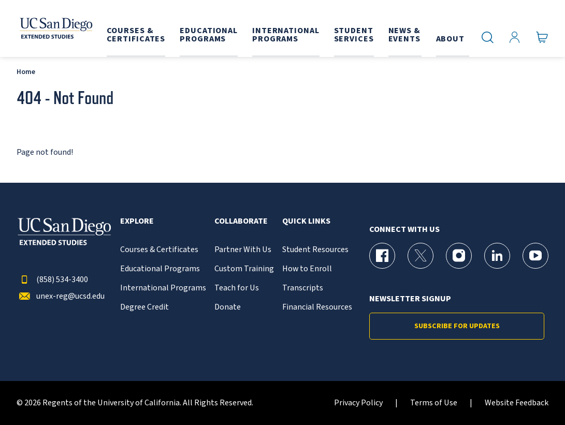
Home (26, 72)
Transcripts (302, 288)
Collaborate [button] (241, 221)
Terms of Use (433, 403)
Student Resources (315, 249)
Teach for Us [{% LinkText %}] (236, 288)
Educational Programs (160, 268)
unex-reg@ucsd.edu (61, 296)
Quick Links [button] (306, 221)
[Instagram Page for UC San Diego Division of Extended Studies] (459, 256)
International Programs (163, 288)
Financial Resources (317, 307)
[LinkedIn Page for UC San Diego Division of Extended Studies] (497, 256)
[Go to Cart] (542, 37)
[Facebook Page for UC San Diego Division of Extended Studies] (382, 256)
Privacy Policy (358, 403)
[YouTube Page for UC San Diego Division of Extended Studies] (535, 256)
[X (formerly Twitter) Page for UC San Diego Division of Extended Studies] (420, 256)
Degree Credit (144, 307)
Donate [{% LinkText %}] (227, 307)
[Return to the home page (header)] (54, 28)
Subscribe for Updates (457, 326)
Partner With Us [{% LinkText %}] (242, 249)
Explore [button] (137, 221)
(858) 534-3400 (52, 279)
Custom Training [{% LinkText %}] (244, 268)
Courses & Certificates (159, 249)
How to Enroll (307, 268)
